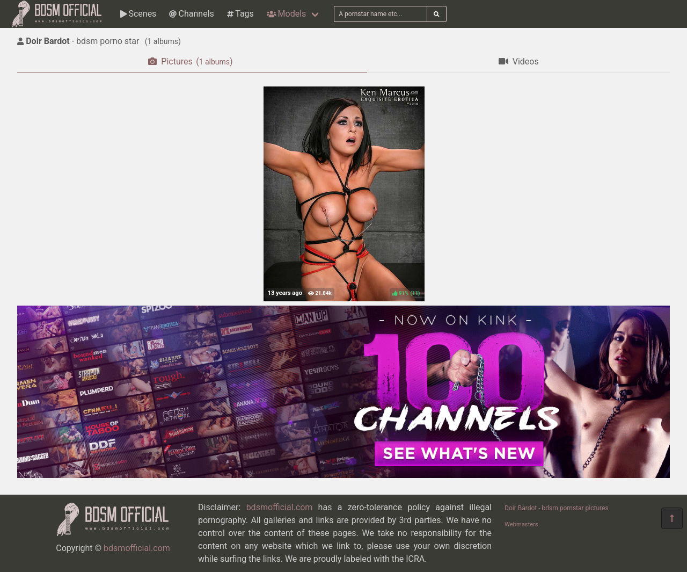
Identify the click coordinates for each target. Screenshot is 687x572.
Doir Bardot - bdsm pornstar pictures (557, 508)
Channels (191, 14)
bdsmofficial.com (137, 548)
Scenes (138, 14)
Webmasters (521, 524)
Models (286, 14)
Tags (240, 14)
